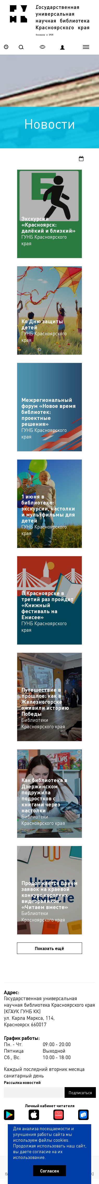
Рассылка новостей (22, 1082)
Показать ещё (49, 948)
